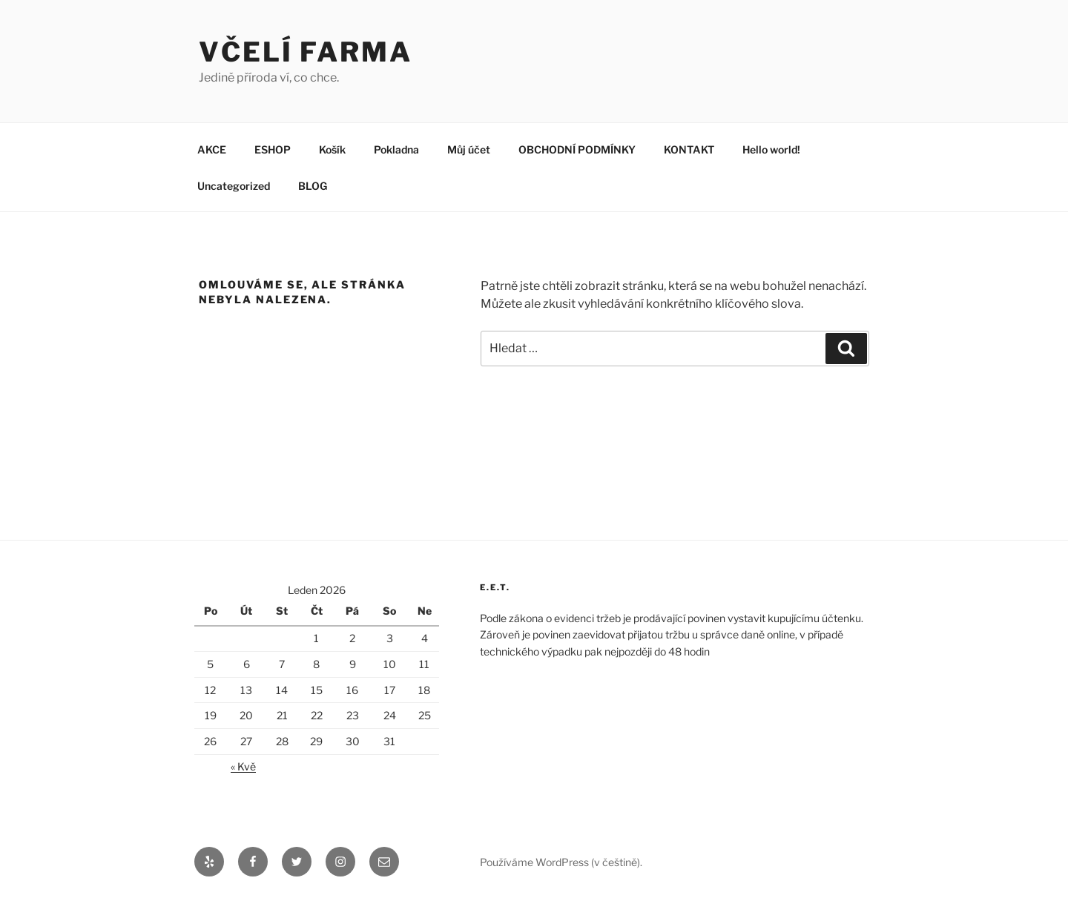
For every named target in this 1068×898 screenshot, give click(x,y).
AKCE (211, 149)
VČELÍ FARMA (305, 52)
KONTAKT (689, 149)
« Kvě (243, 766)
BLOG (312, 185)
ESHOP (272, 149)
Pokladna (396, 149)
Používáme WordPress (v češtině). (561, 862)
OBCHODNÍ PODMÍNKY (577, 149)
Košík (332, 149)
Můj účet (468, 149)
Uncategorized (233, 185)
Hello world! (771, 149)
